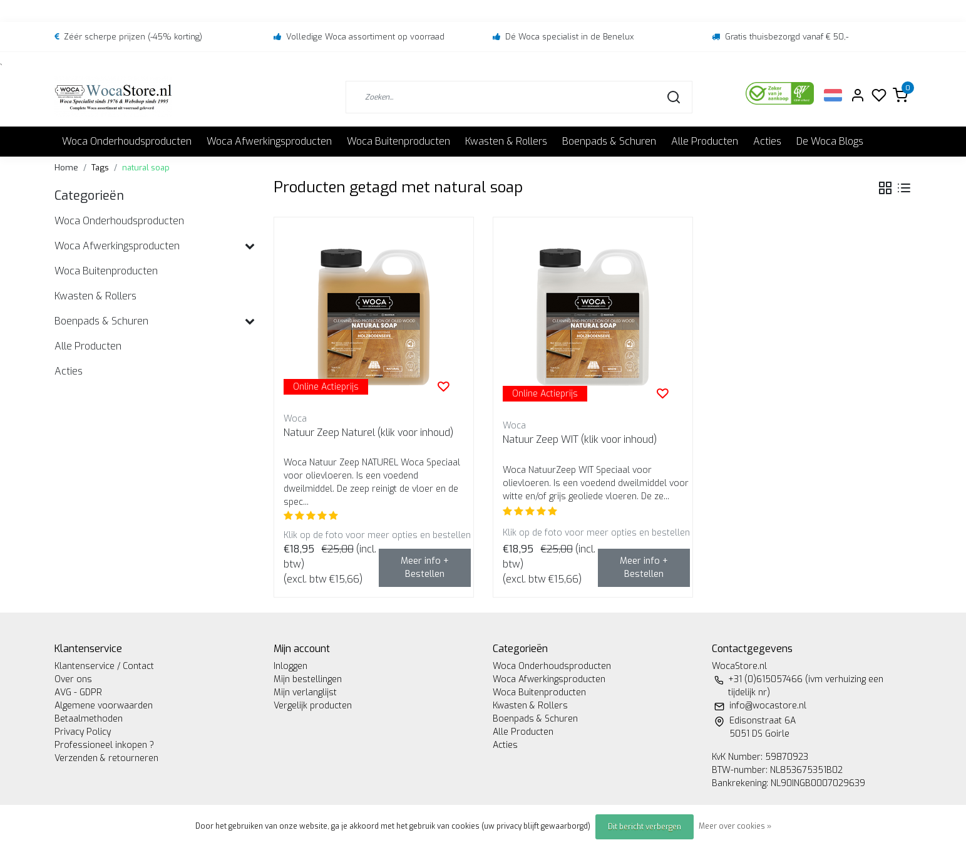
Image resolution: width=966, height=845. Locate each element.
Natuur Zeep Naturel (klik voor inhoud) (368, 432)
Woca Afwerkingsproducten (269, 141)
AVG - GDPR (78, 692)
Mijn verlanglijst (305, 692)
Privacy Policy (82, 732)
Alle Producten (704, 141)
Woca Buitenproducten (398, 141)
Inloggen (290, 666)
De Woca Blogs (829, 141)
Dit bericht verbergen (644, 827)
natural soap (146, 167)
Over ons (73, 679)
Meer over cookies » (735, 826)
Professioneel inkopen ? (104, 745)
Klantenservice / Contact (104, 666)
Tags (100, 167)
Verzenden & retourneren (106, 758)
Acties (767, 141)
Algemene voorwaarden (103, 706)
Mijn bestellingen (308, 679)
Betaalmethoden (88, 719)
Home (66, 167)
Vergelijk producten (313, 706)
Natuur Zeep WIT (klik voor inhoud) (580, 439)
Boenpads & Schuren (609, 141)
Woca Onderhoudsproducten (127, 141)
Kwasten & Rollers (506, 141)
